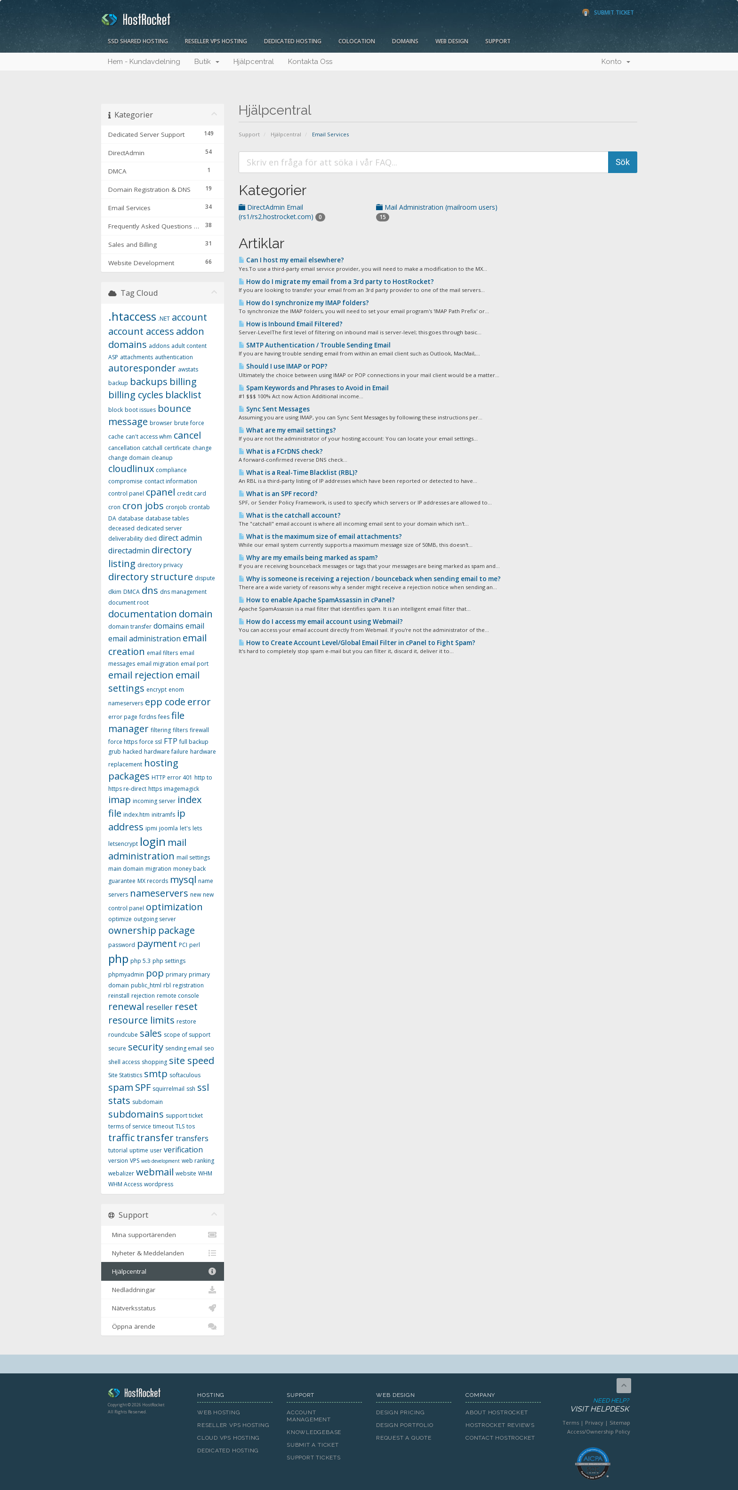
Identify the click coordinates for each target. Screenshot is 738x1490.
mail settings (193, 857)
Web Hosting (219, 1412)
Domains (405, 41)
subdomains (136, 1114)
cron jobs (143, 505)
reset (186, 1006)
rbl (167, 985)
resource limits (141, 1020)
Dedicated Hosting (292, 41)
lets (197, 828)
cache (116, 437)
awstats (188, 369)
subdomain (147, 1102)
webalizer (121, 1173)
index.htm (136, 815)
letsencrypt (123, 844)
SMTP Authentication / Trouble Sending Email (315, 345)
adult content (189, 346)
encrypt (156, 690)
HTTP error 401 (172, 777)
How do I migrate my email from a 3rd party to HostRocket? (336, 281)
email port (195, 664)
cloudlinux (131, 468)
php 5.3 (140, 961)
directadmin (129, 550)
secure (117, 1048)
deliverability (125, 539)
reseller (159, 1007)
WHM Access (125, 1184)
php (118, 958)
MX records (152, 881)
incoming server (154, 801)
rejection (143, 996)
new (195, 895)
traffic (121, 1137)
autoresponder (142, 368)
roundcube (123, 1035)
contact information (170, 481)
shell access (124, 1062)
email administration (144, 638)
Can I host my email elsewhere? (291, 260)
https (155, 789)
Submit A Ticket (313, 1445)
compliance (171, 470)
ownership (132, 930)
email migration (158, 664)
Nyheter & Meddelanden (162, 1253)
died (150, 539)
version (118, 1161)
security (145, 1047)
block (115, 410)
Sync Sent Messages (274, 409)
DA (112, 518)
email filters (162, 653)
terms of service (129, 1126)
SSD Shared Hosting (138, 41)
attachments (136, 357)
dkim (114, 592)
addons (159, 346)
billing (183, 381)
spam (120, 1087)
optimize (120, 919)
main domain (126, 869)
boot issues (140, 410)
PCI (183, 945)
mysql (183, 879)
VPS (134, 1161)
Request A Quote (404, 1438)
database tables (167, 518)
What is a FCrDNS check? (281, 451)
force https (122, 742)
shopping (154, 1062)
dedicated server (159, 528)
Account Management (309, 1416)
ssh (190, 1089)
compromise (125, 481)
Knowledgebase (314, 1432)
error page (122, 717)
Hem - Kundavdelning (144, 61)
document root (128, 603)
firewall (199, 730)
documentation (142, 613)
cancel (187, 435)
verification (183, 1149)
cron (114, 507)
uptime (138, 1150)
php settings (168, 961)
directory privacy (160, 565)
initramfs (163, 815)
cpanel (160, 492)
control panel (126, 493)
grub (114, 752)
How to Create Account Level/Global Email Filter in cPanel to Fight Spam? (357, 643)
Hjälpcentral (253, 61)
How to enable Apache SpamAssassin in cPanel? (317, 600)
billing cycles (135, 394)
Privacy (594, 1422)
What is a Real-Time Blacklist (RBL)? (298, 472)
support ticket (184, 1115)
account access (141, 331)
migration (158, 869)
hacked (132, 752)
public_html (146, 985)
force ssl (150, 742)
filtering (161, 730)
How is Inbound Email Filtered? (291, 324)
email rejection (141, 675)
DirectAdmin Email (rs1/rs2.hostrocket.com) (282, 212)
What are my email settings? (287, 430)
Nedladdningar (162, 1289)
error (199, 701)
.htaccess (132, 316)
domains (168, 626)
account (189, 317)
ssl (203, 1087)
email (194, 626)
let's (185, 828)
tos (190, 1126)
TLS (180, 1126)
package (176, 930)
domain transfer (130, 627)
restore (186, 1021)
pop (155, 973)
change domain (129, 458)
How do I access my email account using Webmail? (321, 621)
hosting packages (143, 770)
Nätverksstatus (162, 1308)
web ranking (198, 1161)
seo (209, 1048)
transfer (155, 1137)
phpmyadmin (126, 974)
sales (151, 1033)
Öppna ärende (162, 1326)
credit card (191, 493)
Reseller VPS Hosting (216, 41)
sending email (183, 1048)
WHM (205, 1173)
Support (498, 41)
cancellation (124, 448)
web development (160, 1161)
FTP (170, 741)
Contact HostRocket (500, 1438)
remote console (178, 996)
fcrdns (147, 717)
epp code (165, 701)
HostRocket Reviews (500, 1425)
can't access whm (149, 437)
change (202, 448)
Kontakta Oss (310, 61)
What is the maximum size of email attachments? (320, 536)
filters (180, 730)
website (186, 1173)
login (153, 841)
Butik (206, 61)
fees (163, 717)
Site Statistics (125, 1075)
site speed (191, 1060)
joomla (168, 828)
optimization (174, 906)
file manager (146, 722)
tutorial (118, 1150)
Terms (570, 1422)
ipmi (151, 828)
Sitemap (620, 1422)
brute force (189, 423)
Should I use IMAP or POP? (283, 366)
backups (149, 381)
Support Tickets (314, 1457)
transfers (192, 1138)
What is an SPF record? (278, 493)
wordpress (158, 1184)
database (131, 518)
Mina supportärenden (162, 1234)
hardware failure (166, 752)
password (121, 945)
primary (176, 974)
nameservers (159, 893)
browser (161, 423)
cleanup (162, 458)
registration (188, 985)
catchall (152, 448)
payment (157, 943)
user (156, 1150)
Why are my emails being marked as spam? (308, 557)
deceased (121, 528)
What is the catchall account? (290, 515)
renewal (126, 1006)
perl (194, 945)
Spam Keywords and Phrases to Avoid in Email (314, 388)
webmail (155, 1172)
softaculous (185, 1075)
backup (118, 383)
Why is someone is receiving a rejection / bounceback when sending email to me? (370, 579)
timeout (163, 1126)
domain (196, 613)
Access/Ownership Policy (598, 1431)
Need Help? (592, 1405)
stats (119, 1100)
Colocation (356, 41)
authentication (174, 357)
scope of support (187, 1035)
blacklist (183, 394)
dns (150, 590)
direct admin (180, 538)
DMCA (131, 592)
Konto (616, 61)
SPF (143, 1087)
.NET (164, 319)
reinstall (118, 996)
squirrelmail (168, 1089)
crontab (199, 507)
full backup (194, 742)
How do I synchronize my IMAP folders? (304, 303)
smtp (156, 1073)
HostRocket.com (145, 1395)
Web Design (451, 41)
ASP (113, 357)
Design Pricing (400, 1412)
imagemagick (181, 789)
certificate (177, 448)
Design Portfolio (404, 1425)
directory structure (150, 576)
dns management (183, 592)
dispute (205, 578)
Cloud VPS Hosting (228, 1438)
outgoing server (155, 919)
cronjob (176, 507)
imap (119, 799)
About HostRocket (496, 1412)
